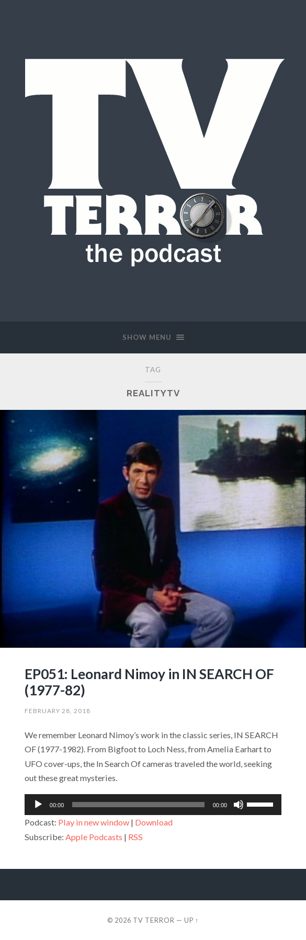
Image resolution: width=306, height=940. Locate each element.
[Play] (38, 804)
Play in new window (93, 822)
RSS (135, 837)
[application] (153, 804)
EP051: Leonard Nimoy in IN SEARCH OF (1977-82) (149, 682)
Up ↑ (191, 920)
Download (154, 822)
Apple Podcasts (93, 837)
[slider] (138, 804)
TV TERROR (154, 920)
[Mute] (238, 804)
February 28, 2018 (57, 711)
